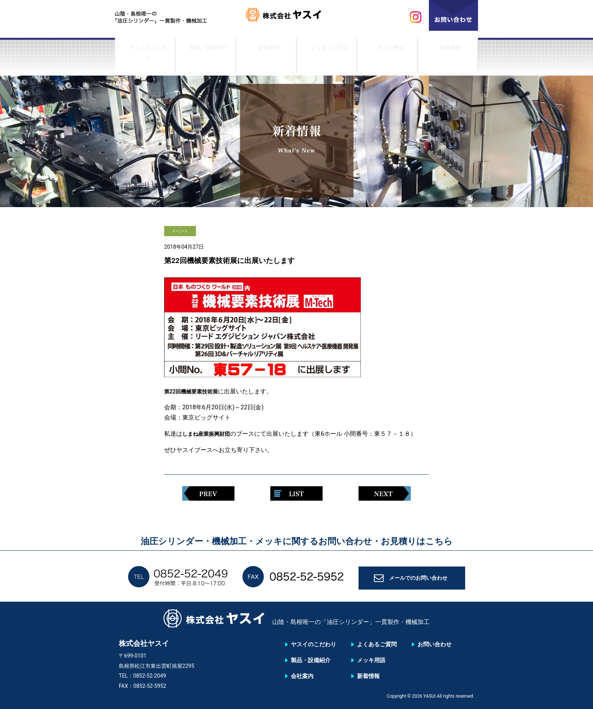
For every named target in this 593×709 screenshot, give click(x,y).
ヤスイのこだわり (145, 57)
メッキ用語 (387, 57)
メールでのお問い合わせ (418, 580)
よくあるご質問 (327, 57)
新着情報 (448, 57)
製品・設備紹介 (206, 57)
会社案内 (266, 57)
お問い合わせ (435, 644)
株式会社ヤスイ (296, 17)
